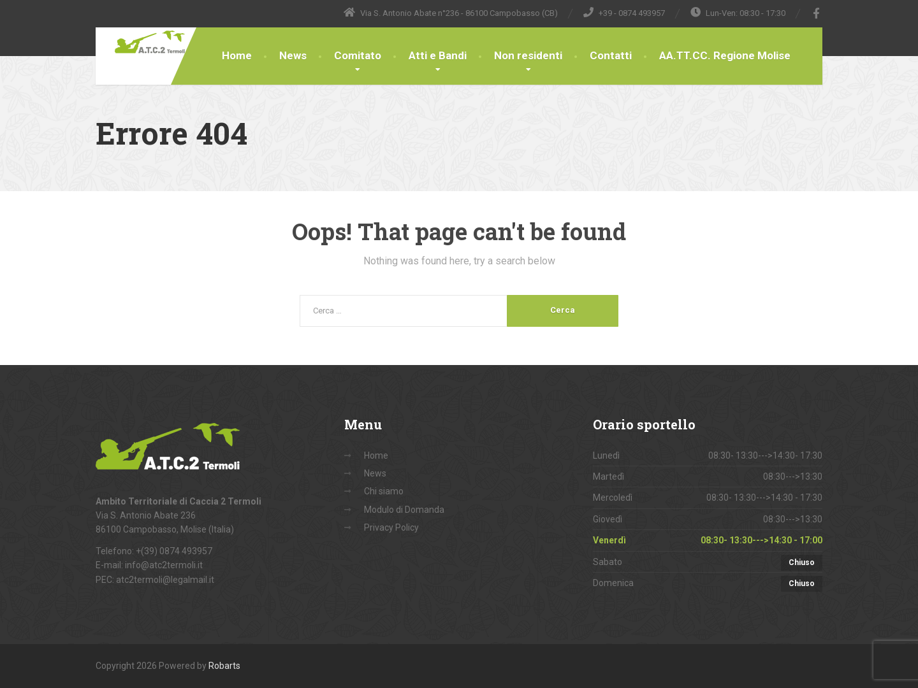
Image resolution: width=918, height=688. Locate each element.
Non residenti (528, 55)
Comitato (357, 55)
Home (237, 55)
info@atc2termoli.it (164, 565)
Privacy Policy (391, 527)
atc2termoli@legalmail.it (165, 580)
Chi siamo (384, 491)
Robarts (224, 666)
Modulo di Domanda (404, 510)
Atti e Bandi (438, 55)
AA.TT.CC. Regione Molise (724, 55)
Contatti (611, 55)
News (293, 55)
